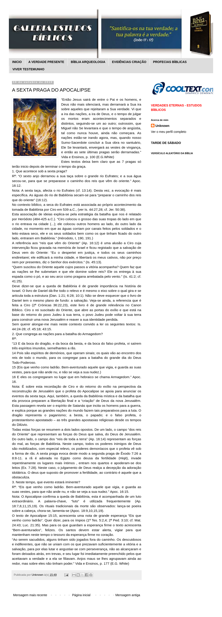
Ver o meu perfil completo (168, 132)
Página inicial (81, 595)
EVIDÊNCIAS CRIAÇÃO (129, 62)
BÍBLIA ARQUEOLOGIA (88, 62)
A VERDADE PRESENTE (46, 62)
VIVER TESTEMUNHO (28, 69)
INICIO (17, 62)
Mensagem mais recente (30, 595)
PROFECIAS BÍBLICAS (170, 62)
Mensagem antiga (127, 595)
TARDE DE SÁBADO (166, 143)
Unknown (162, 126)
